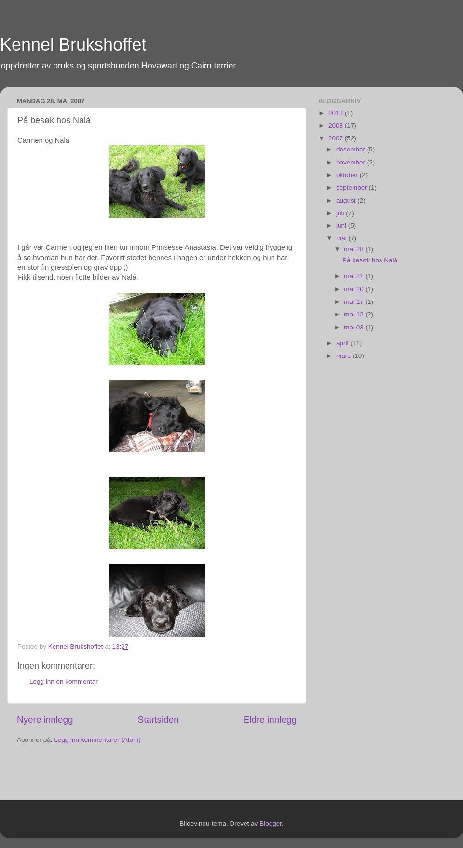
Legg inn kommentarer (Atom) (97, 739)
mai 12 (354, 314)
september (352, 187)
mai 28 (354, 249)
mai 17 (354, 301)
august (346, 200)
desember (351, 149)
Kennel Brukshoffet (73, 45)
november (351, 162)
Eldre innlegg (270, 719)
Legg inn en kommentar (63, 681)
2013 (336, 113)
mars (344, 355)
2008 (336, 125)
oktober (348, 174)
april (343, 343)
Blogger (270, 823)
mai (342, 238)
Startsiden (158, 719)
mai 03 (354, 327)
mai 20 (354, 289)
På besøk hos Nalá (369, 260)
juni (342, 225)
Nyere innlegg (45, 719)
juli (341, 213)
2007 (336, 138)
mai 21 (354, 276)
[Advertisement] (73, 773)
